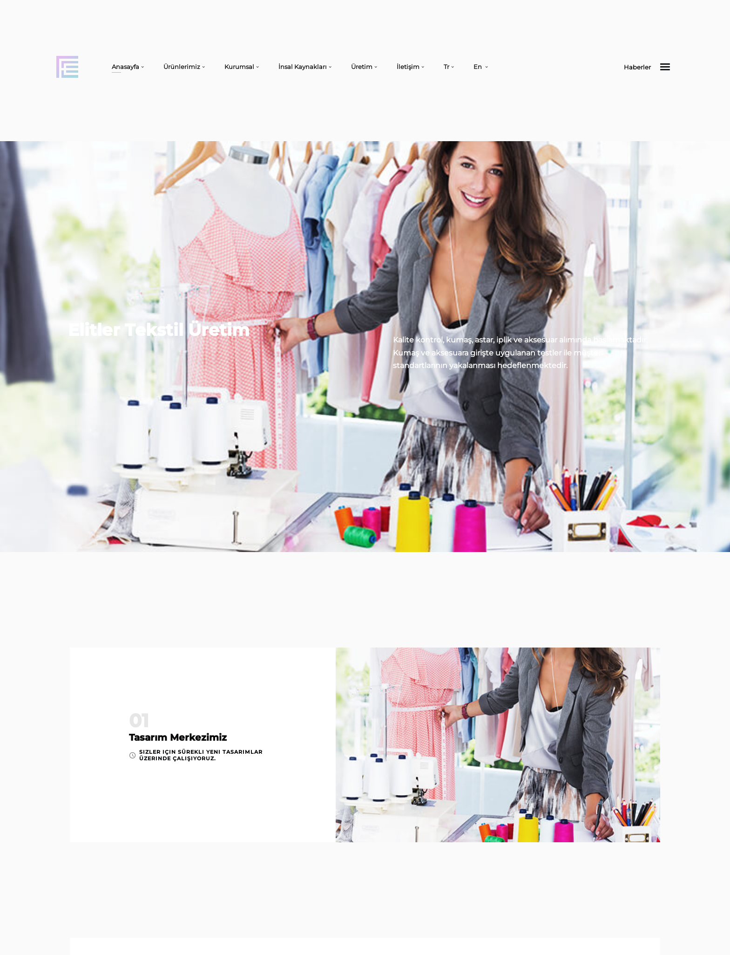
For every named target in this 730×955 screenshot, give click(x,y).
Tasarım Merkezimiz (178, 737)
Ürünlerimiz (181, 66)
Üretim (361, 66)
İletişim (408, 66)
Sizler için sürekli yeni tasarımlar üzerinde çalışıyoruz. (201, 755)
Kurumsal (239, 66)
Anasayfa (125, 66)
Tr (446, 66)
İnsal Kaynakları (302, 66)
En (478, 66)
